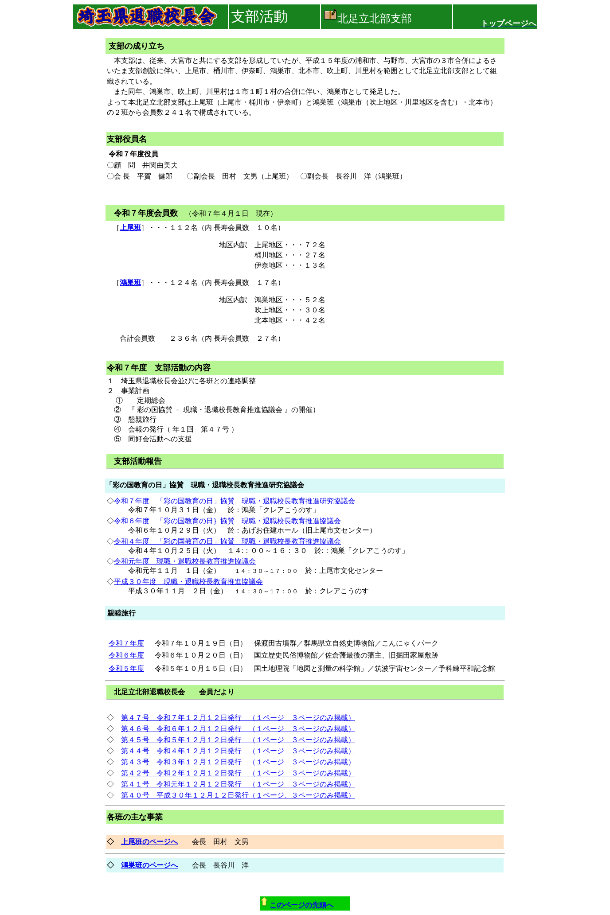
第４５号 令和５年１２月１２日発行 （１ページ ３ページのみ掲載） (238, 740)
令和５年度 (126, 668)
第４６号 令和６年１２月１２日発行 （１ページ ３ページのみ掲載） (238, 728)
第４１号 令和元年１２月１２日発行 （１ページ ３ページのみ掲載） (238, 784)
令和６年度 (126, 655)
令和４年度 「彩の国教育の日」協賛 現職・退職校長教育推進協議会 (227, 541)
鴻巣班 (130, 282)
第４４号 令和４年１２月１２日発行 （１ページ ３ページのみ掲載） (238, 751)
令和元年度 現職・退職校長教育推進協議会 (185, 561)
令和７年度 (126, 643)
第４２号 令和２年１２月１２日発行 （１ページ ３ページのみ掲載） (238, 773)
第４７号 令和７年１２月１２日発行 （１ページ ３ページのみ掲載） (238, 717)
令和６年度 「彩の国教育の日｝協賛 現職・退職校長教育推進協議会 (227, 521)
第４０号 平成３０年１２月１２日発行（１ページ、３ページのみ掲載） (238, 795)
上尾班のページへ (149, 841)
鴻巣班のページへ (149, 865)
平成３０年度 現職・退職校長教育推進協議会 (188, 581)
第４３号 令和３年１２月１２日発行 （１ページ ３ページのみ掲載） (238, 762)
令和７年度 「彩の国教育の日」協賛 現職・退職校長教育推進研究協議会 (234, 501)
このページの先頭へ (301, 905)
